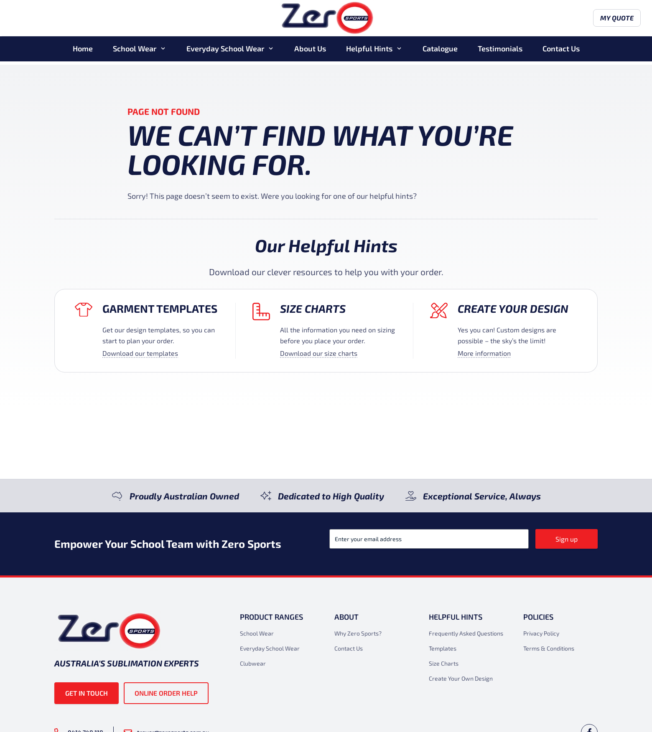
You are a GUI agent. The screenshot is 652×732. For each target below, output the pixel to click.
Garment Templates (159, 308)
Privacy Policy (541, 633)
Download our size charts (318, 353)
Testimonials (500, 51)
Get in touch (86, 693)
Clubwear (253, 663)
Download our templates (140, 353)
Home (83, 51)
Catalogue (440, 51)
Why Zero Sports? (358, 633)
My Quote (574, 20)
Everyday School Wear (225, 51)
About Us (310, 51)
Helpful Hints (369, 51)
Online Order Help (166, 693)
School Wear (134, 51)
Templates (442, 648)
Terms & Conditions (548, 648)
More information (484, 353)
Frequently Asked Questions (466, 633)
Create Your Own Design (461, 678)
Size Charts (313, 308)
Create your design (513, 308)
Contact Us (561, 51)
